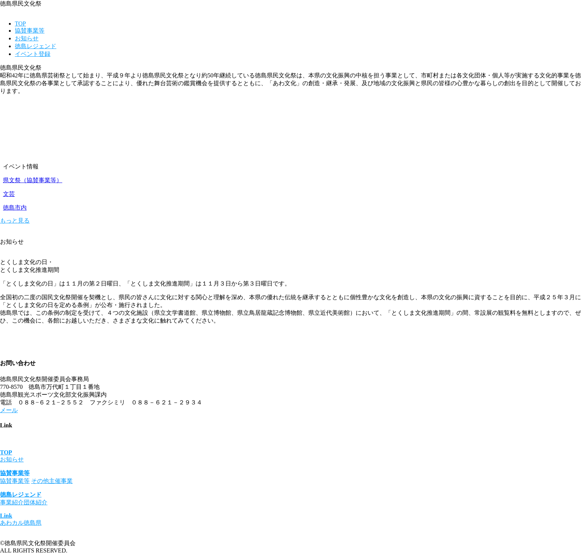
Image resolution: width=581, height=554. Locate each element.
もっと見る (15, 220)
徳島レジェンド (35, 46)
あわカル (12, 523)
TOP (20, 23)
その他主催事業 (52, 481)
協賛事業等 (29, 30)
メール (9, 410)
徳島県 (33, 523)
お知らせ (27, 38)
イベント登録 (32, 54)
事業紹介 (12, 502)
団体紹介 (35, 502)
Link (6, 516)
